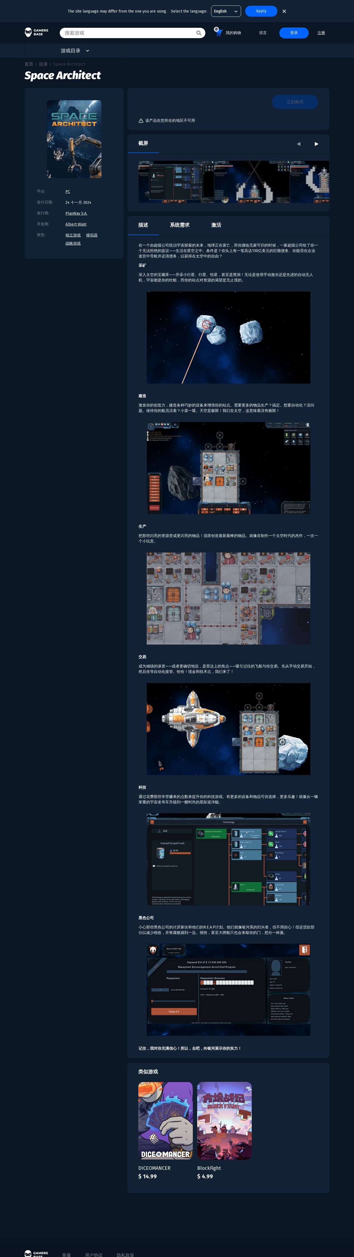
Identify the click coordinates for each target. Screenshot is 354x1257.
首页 (29, 64)
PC (67, 191)
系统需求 (180, 225)
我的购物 (227, 32)
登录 (294, 33)
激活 (216, 225)
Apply (261, 11)
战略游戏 (73, 243)
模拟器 (92, 235)
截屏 (143, 143)
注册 (321, 33)
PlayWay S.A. (76, 213)
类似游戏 (148, 1072)
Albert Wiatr (76, 224)
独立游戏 (73, 235)
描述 (143, 225)
